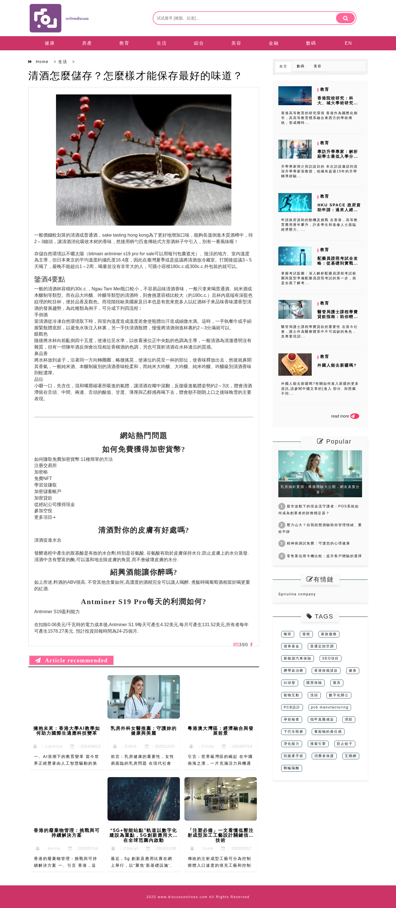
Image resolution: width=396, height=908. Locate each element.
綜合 (199, 43)
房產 (87, 43)
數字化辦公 (339, 695)
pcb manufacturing (330, 707)
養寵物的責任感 (328, 732)
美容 (236, 43)
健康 (50, 43)
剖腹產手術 (294, 756)
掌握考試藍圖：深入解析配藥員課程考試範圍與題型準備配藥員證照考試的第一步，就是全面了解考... (318, 278)
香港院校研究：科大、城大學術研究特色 (337, 103)
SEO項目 (330, 658)
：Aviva (48, 848)
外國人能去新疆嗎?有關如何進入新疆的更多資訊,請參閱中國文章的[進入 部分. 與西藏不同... (320, 388)
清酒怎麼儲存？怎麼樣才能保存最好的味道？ (135, 75)
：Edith (125, 746)
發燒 (306, 634)
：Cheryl (124, 848)
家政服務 (329, 634)
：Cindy (202, 746)
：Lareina (48, 746)
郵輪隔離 (292, 768)
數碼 (311, 43)
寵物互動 (292, 695)
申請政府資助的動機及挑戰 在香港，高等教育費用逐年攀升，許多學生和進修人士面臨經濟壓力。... (319, 225)
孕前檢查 (292, 719)
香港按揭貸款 (326, 671)
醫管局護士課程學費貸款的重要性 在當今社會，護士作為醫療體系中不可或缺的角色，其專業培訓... (319, 331)
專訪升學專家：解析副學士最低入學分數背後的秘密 (337, 156)
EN (348, 43)
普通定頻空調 (322, 646)
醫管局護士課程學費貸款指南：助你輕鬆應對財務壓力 (337, 317)
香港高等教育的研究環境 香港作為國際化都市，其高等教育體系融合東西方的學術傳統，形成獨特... (319, 118)
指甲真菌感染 (322, 719)
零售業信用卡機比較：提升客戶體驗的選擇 (320, 556)
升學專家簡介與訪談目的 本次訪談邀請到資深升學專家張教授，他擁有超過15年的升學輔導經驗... (319, 171)
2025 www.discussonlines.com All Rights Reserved (198, 897)
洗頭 (314, 695)
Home (42, 61)
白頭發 (290, 683)
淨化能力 (292, 744)
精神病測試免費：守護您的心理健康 (314, 543)
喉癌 (288, 634)
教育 (124, 43)
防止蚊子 (345, 744)
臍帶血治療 (294, 671)
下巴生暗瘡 (294, 732)
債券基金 (292, 646)
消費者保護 (324, 756)
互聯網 (351, 756)
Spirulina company (297, 594)
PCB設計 (292, 707)
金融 (274, 43)
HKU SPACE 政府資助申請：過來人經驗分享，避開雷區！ (339, 210)
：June (201, 848)
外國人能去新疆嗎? (337, 365)
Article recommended (71, 660)
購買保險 (314, 683)
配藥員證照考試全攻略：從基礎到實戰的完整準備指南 (337, 263)
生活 (162, 43)
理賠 (349, 719)
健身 (353, 671)
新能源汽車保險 (297, 658)
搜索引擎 (318, 744)
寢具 (337, 683)
